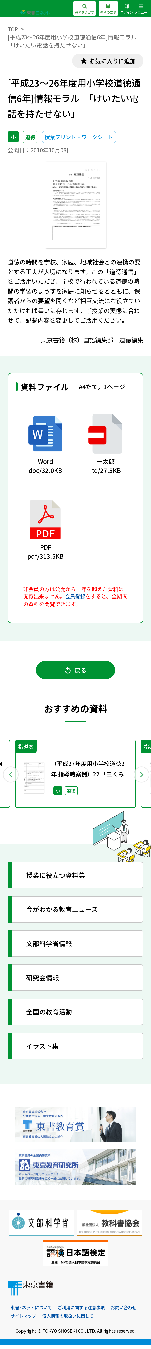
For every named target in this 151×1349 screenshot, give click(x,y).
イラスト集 (44, 1049)
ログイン (125, 9)
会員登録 (75, 597)
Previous (10, 776)
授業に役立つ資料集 (57, 879)
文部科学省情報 (50, 947)
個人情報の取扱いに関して (104, 1320)
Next (140, 776)
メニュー (140, 9)
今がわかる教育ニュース (64, 913)
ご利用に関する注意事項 (85, 1312)
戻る (76, 672)
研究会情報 (44, 981)
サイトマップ (57, 1320)
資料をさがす (80, 9)
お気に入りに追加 (111, 61)
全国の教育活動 (50, 1015)
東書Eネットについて (32, 1312)
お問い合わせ (24, 1320)
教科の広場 (105, 9)
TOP (13, 29)
